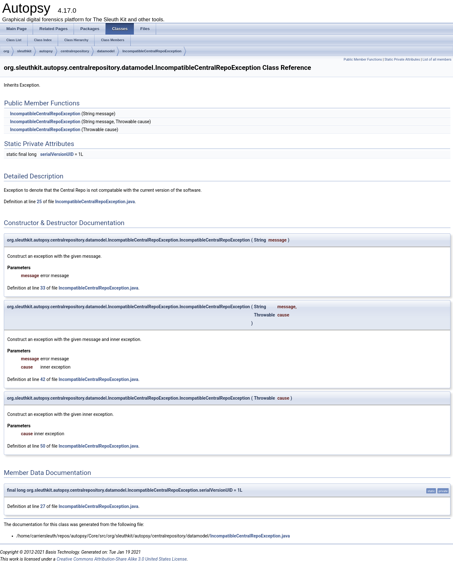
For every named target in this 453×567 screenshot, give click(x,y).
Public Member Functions (363, 59)
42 (42, 379)
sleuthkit (24, 51)
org (6, 51)
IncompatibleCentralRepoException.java (95, 201)
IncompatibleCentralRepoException (151, 51)
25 (39, 201)
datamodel (106, 51)
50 (42, 446)
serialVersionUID (57, 154)
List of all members (437, 59)
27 (42, 506)
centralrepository (75, 51)
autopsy (46, 51)
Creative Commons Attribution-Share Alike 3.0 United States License (121, 559)
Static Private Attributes (402, 59)
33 (42, 287)
